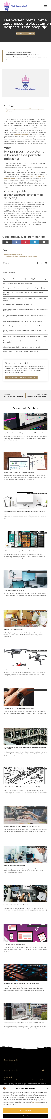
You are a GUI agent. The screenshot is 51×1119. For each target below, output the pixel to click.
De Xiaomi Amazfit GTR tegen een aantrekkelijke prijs (19, 708)
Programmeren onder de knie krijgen (14, 865)
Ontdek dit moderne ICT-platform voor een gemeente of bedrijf (22, 787)
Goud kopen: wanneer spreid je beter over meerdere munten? (25, 336)
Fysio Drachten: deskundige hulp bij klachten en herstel (22, 321)
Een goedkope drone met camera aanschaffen (17, 669)
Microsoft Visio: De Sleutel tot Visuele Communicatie (19, 472)
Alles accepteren (25, 1110)
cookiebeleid (35, 1102)
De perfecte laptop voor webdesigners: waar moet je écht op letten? (24, 331)
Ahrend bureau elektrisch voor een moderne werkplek (22, 347)
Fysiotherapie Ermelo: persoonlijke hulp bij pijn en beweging (24, 279)
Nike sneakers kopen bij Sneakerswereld (17, 283)
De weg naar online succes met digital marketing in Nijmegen (25, 288)
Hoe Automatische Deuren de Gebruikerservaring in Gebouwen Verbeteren (25, 310)
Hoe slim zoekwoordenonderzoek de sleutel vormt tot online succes (24, 299)
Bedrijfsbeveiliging (11, 256)
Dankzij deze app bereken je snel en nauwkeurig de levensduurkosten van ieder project (25, 748)
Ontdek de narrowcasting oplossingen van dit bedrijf (19, 551)
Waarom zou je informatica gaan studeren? (16, 904)
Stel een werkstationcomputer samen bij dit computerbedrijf (21, 983)
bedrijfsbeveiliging (21, 134)
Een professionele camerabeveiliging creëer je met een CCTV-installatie (24, 1022)
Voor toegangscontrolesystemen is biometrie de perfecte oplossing (25, 110)
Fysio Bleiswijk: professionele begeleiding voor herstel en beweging (23, 293)
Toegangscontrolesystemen (28, 256)
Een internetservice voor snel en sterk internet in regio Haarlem (22, 826)
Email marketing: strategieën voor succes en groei (20, 351)
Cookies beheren (25, 1116)
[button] (47, 1088)
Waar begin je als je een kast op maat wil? (17, 305)
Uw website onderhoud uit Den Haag (14, 944)
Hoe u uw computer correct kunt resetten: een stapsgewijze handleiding (24, 511)
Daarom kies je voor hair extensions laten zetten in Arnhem (24, 326)
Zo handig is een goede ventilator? (13, 629)
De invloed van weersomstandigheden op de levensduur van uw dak (24, 316)
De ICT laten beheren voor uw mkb (14, 590)
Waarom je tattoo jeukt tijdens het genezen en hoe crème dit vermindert (24, 341)
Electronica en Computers (25, 33)
